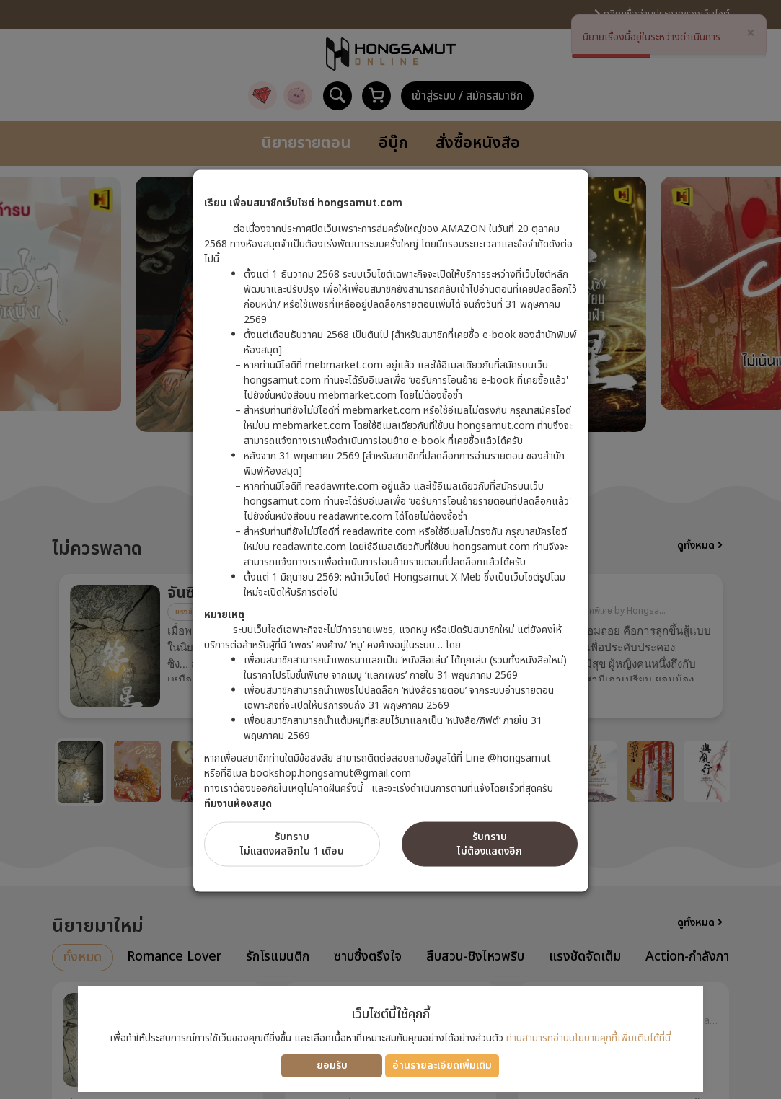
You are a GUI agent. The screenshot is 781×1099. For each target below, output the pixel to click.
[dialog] (390, 549)
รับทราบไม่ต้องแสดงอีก (489, 843)
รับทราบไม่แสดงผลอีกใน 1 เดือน (292, 843)
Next (751, 644)
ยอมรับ (332, 1065)
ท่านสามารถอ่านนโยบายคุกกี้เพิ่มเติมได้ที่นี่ (588, 1038)
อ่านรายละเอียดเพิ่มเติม (442, 1065)
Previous (30, 644)
